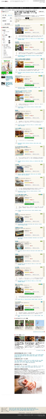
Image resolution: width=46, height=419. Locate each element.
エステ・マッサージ (22, 362)
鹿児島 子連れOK (33, 250)
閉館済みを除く (31, 19)
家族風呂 (27, 362)
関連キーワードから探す (5, 411)
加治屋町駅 (39, 124)
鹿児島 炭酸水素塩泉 (20, 55)
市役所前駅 (38, 38)
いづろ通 (36, 354)
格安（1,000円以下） (20, 360)
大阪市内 (25, 410)
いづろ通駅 (42, 72)
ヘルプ (39, 412)
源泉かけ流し (27, 361)
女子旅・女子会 (16, 362)
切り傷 (31, 361)
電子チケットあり (18, 19)
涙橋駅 (36, 250)
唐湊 (39, 355)
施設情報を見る (28, 32)
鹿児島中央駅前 (22, 355)
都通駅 (19, 238)
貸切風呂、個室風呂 (38, 361)
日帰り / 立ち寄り (6, 31)
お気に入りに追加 (36, 32)
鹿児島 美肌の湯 (28, 72)
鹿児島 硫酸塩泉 (30, 237)
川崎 (11, 410)
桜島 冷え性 (29, 210)
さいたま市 (17, 410)
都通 (25, 355)
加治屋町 (15, 355)
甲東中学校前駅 (20, 88)
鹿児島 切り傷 (19, 38)
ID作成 (44, 2)
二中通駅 (39, 299)
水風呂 (33, 360)
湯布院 (34, 409)
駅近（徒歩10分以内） (32, 362)
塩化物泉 (20, 361)
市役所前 (30, 354)
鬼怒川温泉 (36, 409)
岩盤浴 (5, 50)
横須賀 (14, 410)
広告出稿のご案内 (28, 412)
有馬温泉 (15, 409)
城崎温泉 (18, 409)
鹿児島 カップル (28, 38)
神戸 (33, 410)
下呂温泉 (21, 409)
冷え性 (35, 360)
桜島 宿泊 (23, 210)
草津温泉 (10, 409)
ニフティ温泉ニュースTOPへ (40, 350)
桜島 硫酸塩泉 (19, 210)
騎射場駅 (33, 299)
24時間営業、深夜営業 (7, 47)
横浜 (9, 410)
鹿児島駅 (33, 210)
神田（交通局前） (35, 355)
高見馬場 (42, 354)
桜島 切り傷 (26, 210)
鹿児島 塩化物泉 (26, 55)
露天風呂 (23, 361)
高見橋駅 (19, 107)
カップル (30, 360)
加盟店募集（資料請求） (22, 412)
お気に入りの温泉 (36, 1)
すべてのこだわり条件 (7, 57)
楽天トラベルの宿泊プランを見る (29, 66)
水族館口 (27, 354)
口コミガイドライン (34, 412)
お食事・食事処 (16, 361)
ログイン (41, 2)
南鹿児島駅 (39, 250)
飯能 (20, 410)
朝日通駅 (23, 39)
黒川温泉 (31, 409)
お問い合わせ (43, 412)
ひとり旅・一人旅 (26, 360)
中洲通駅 (21, 238)
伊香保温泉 (24, 409)
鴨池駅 (19, 251)
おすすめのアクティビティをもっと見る (38, 331)
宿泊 (37, 360)
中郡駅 (42, 250)
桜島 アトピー (22, 299)
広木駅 (38, 237)
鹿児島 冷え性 (23, 38)
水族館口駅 (42, 38)
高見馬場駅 (19, 73)
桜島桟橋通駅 (19, 39)
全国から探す (10, 15)
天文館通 (39, 354)
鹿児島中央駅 (41, 237)
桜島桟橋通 (24, 354)
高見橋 (18, 355)
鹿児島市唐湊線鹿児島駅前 (18, 354)
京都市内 (28, 410)
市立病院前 (30, 355)
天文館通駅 (36, 72)
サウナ (15, 360)
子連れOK (33, 361)
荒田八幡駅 (36, 299)
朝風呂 (42, 360)
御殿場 (22, 410)
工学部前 (41, 355)
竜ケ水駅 (37, 263)
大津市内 (31, 410)
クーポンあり (25, 19)
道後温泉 (28, 409)
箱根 (12, 409)
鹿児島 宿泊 (23, 72)
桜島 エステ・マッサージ (31, 315)
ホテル (40, 360)
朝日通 (33, 354)
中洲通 (28, 355)
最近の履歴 (42, 1)
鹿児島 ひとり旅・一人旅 (34, 38)
